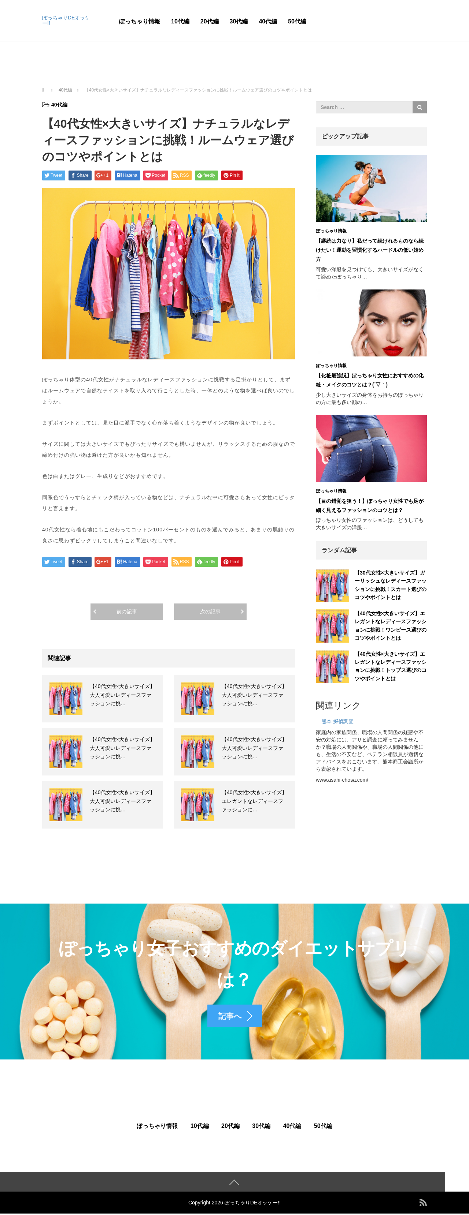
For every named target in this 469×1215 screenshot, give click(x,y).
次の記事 (210, 611)
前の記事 (127, 611)
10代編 (180, 21)
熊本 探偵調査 (337, 721)
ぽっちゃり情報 (139, 21)
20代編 (209, 21)
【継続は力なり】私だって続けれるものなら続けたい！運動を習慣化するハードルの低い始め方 (370, 250)
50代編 (297, 21)
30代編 (239, 21)
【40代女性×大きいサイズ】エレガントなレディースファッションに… (254, 801)
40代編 (268, 21)
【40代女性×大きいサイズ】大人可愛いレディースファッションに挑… (122, 695)
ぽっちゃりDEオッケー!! (66, 20)
